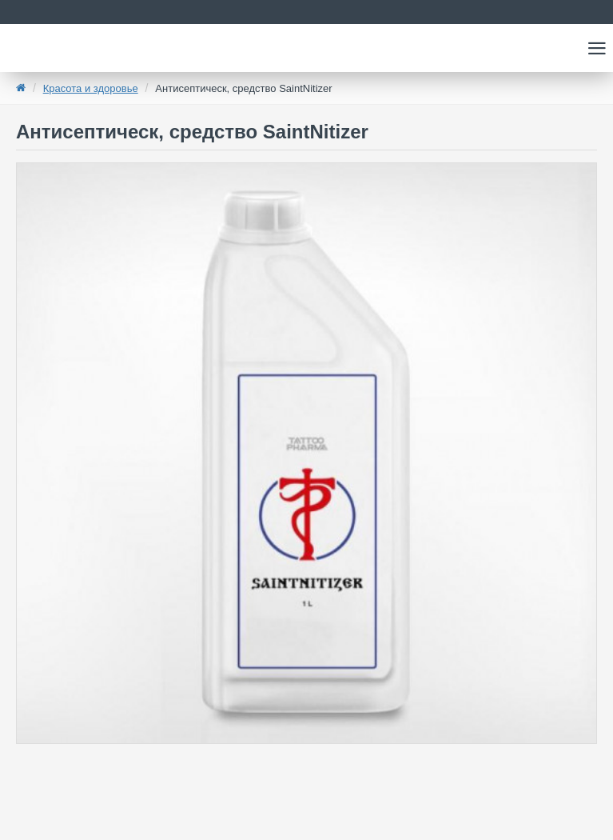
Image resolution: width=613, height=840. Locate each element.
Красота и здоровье (90, 88)
